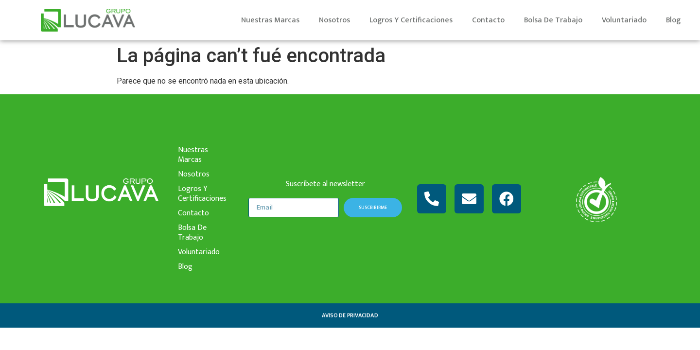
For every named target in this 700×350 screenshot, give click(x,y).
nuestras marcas (270, 20)
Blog (673, 20)
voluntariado (624, 20)
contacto (488, 20)
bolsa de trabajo (553, 20)
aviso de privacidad (350, 315)
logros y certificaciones (411, 20)
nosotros (334, 20)
